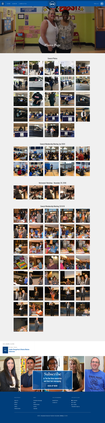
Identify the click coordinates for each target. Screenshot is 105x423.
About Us (16, 400)
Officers (16, 402)
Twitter (74, 402)
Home (8, 3)
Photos (15, 404)
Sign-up (14, 3)
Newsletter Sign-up (75, 406)
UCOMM (66, 415)
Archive (35, 406)
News (34, 402)
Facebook (75, 400)
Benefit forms (55, 400)
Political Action (17, 408)
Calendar (35, 408)
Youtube (74, 404)
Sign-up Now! (52, 385)
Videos (15, 406)
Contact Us (22, 3)
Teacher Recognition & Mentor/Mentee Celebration (19, 350)
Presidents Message (37, 400)
